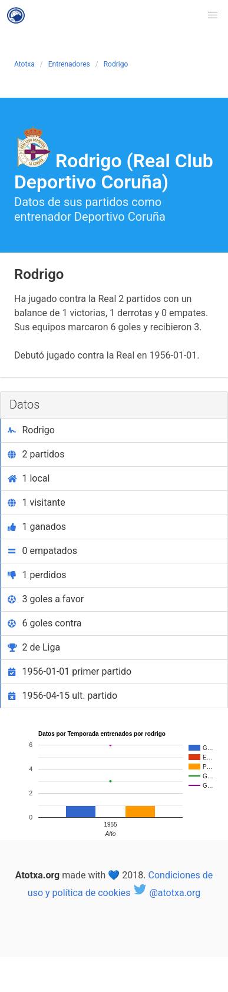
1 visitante (36, 502)
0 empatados (42, 550)
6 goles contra (45, 623)
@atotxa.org (166, 892)
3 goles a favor (46, 599)
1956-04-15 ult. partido (62, 695)
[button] (212, 15)
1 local (28, 478)
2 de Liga (34, 647)
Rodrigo (116, 64)
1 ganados (37, 526)
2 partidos (36, 454)
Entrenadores (69, 64)
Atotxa (24, 64)
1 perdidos (37, 574)
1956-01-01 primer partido (69, 671)
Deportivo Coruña (120, 217)
